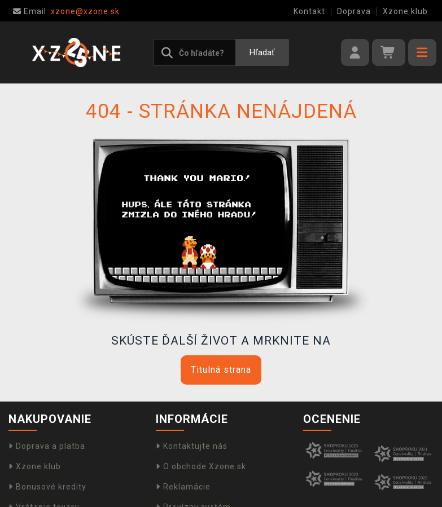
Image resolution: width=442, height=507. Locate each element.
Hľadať (262, 52)
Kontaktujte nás (191, 446)
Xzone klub (405, 11)
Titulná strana (221, 369)
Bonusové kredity (47, 486)
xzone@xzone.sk (66, 11)
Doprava (354, 11)
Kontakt (309, 11)
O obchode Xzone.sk (201, 466)
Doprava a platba (46, 446)
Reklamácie (183, 486)
